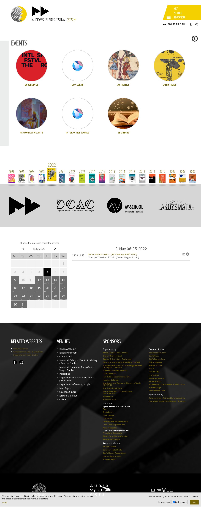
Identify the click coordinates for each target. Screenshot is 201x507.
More (4, 502)
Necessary (165, 502)
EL (191, 24)
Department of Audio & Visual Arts (28, 352)
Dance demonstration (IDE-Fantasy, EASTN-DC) (112, 254)
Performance (181, 502)
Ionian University (20, 349)
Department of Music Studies (25, 355)
